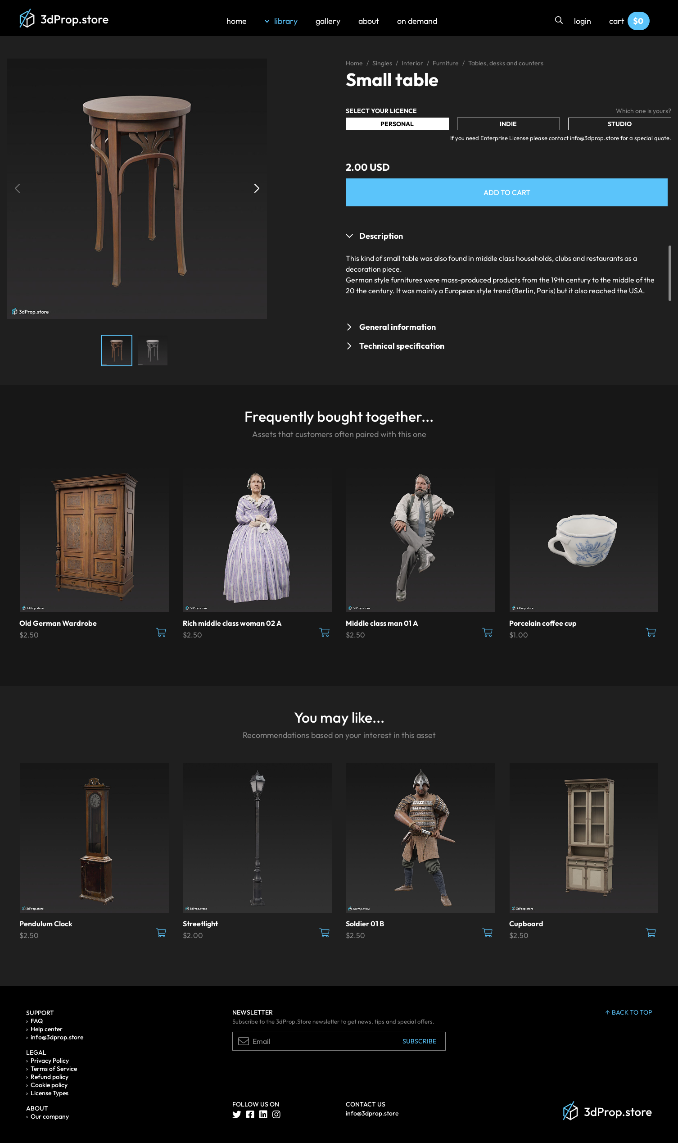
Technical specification (401, 346)
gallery (328, 21)
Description (381, 236)
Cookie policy (49, 1085)
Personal (397, 124)
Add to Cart (507, 192)
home (236, 21)
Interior (412, 63)
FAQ (37, 1021)
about (368, 21)
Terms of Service (54, 1069)
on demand (417, 21)
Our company (50, 1116)
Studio (620, 124)
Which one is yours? (643, 111)
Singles (382, 63)
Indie (508, 124)
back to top (629, 1012)
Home (354, 63)
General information (397, 327)
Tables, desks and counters (505, 63)
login (582, 21)
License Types (49, 1093)
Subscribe (419, 1041)
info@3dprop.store (57, 1037)
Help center (47, 1029)
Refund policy (49, 1077)
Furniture (446, 63)
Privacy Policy (50, 1060)
